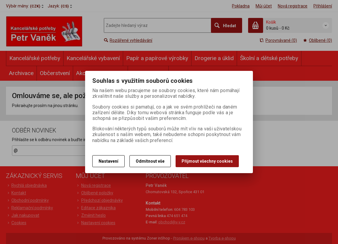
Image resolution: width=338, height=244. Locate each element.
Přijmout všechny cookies (207, 161)
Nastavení (108, 161)
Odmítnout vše (150, 161)
